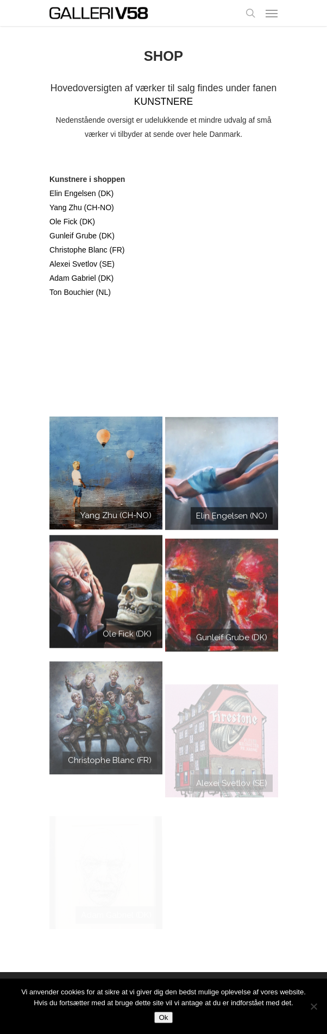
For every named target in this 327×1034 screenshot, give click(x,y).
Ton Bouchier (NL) (80, 292)
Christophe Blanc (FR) (87, 249)
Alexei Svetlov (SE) (82, 264)
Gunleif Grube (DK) (82, 235)
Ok (163, 1017)
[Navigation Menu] (272, 13)
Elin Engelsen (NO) (231, 523)
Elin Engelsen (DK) (81, 193)
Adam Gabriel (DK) (81, 278)
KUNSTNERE (163, 101)
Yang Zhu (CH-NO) (81, 207)
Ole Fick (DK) (72, 221)
